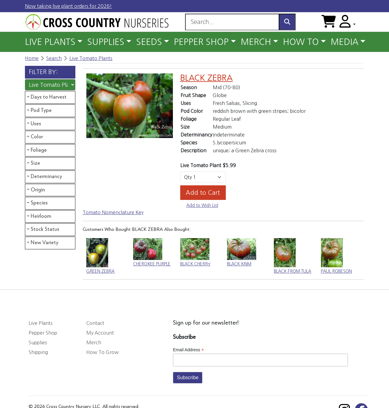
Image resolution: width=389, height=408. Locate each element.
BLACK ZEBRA (206, 78)
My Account (100, 332)
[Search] (232, 22)
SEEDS (149, 42)
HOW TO (301, 42)
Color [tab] (34, 137)
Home (32, 58)
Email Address (188, 350)
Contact (95, 323)
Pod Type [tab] (39, 110)
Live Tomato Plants (90, 58)
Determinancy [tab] (44, 176)
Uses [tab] (33, 123)
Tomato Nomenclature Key (113, 212)
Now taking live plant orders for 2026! (68, 6)
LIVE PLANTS (50, 42)
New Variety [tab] (42, 242)
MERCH (256, 42)
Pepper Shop (43, 332)
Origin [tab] (35, 189)
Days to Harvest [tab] (46, 97)
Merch (93, 342)
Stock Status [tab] (42, 229)
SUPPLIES (105, 42)
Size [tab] (33, 163)
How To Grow (102, 352)
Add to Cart (203, 193)
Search (54, 58)
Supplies (38, 342)
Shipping (38, 352)
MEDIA (344, 42)
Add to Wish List (202, 205)
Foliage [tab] (36, 150)
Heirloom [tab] (38, 216)
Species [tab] (37, 203)
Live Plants (41, 323)
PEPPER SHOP (201, 42)
